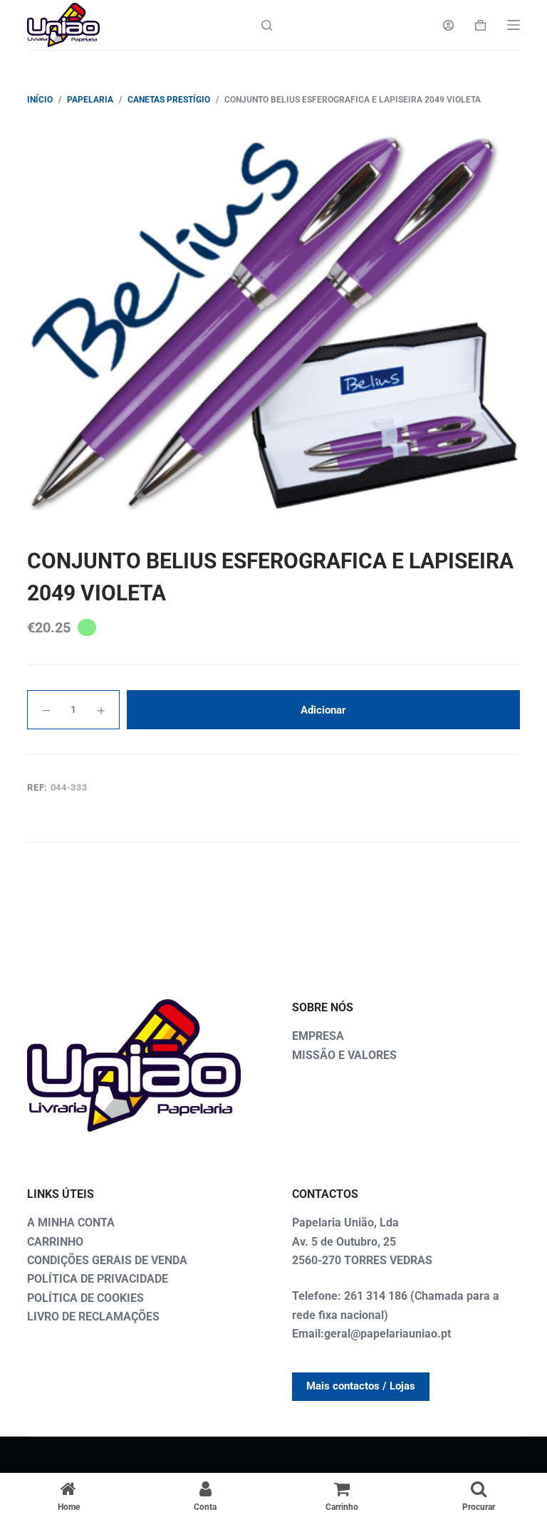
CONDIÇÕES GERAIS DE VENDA (107, 1260)
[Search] (266, 25)
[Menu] (513, 25)
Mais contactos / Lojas (360, 1386)
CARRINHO (55, 1242)
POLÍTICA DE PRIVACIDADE (97, 1279)
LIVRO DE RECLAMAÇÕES (93, 1316)
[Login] (448, 25)
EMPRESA (318, 1036)
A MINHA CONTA (71, 1222)
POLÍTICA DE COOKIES (85, 1298)
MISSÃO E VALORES (344, 1055)
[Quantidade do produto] (73, 709)
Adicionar (323, 710)
